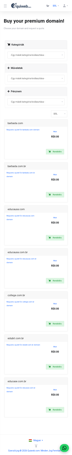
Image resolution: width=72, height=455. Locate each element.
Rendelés (55, 151)
